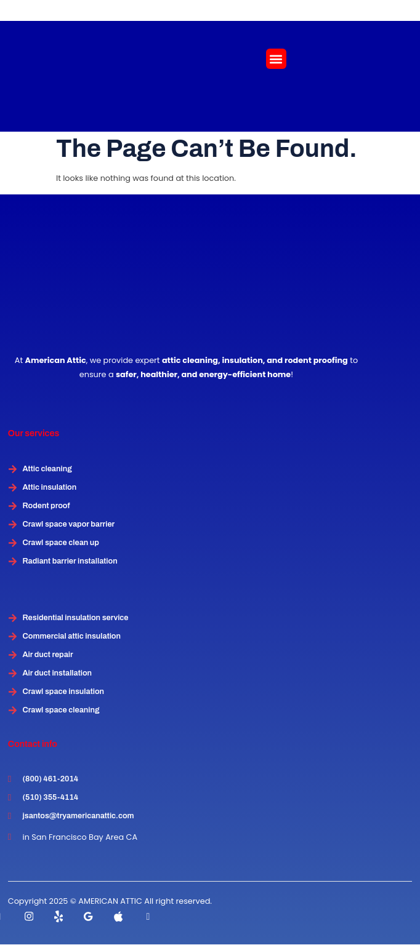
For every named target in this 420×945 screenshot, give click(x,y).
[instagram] (29, 916)
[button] (276, 59)
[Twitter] (58, 916)
